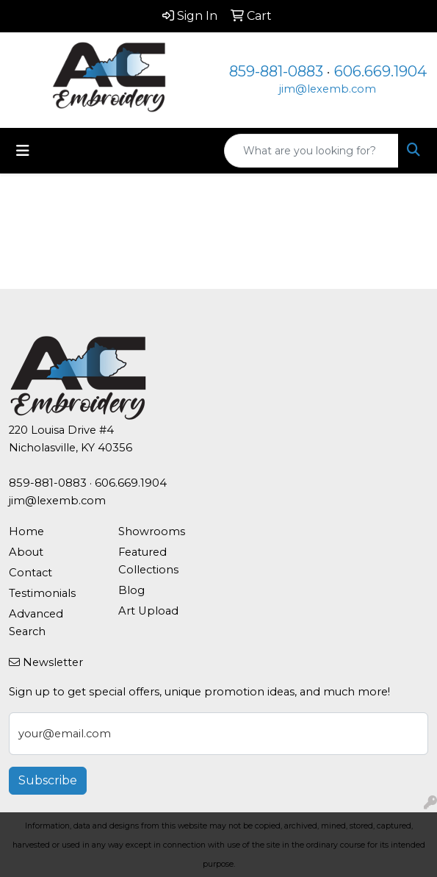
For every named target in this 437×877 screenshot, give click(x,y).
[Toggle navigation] (22, 150)
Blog (131, 590)
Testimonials (42, 593)
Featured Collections (148, 560)
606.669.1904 (380, 71)
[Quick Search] (311, 151)
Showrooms (151, 531)
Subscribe (47, 780)
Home (26, 531)
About (26, 552)
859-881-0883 (276, 71)
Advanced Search (36, 622)
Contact (30, 572)
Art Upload (148, 611)
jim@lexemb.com (327, 89)
